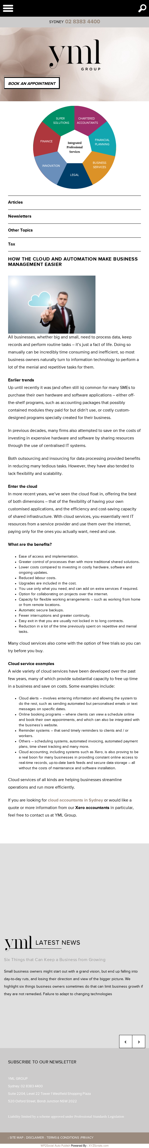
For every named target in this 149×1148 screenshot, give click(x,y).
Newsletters (19, 216)
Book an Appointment (31, 84)
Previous (125, 1041)
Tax (11, 244)
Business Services (99, 165)
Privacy (87, 1138)
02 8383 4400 (82, 21)
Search (142, 8)
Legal (74, 175)
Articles (15, 202)
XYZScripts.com (99, 1145)
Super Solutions (57, 120)
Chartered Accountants (82, 120)
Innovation (51, 165)
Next (138, 1041)
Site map (16, 1138)
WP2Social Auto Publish (55, 1145)
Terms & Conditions (63, 1138)
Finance (46, 141)
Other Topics (20, 230)
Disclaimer (35, 1138)
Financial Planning (102, 142)
